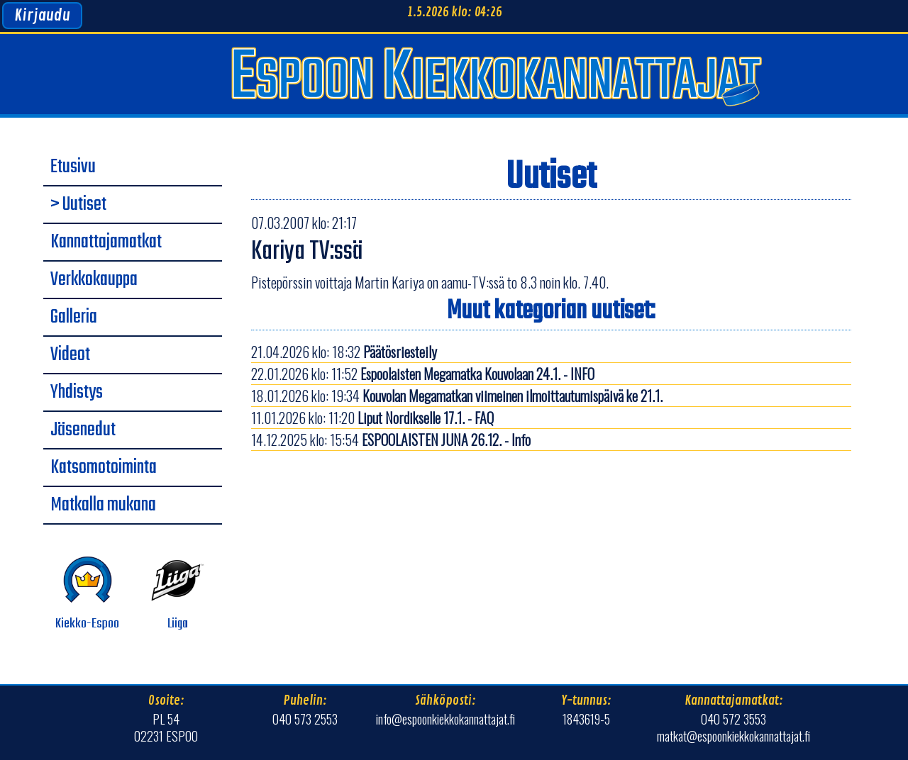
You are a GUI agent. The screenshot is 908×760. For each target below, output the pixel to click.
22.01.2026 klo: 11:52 (422, 373)
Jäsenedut (83, 430)
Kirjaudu (42, 16)
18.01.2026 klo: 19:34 (457, 395)
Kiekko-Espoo (87, 594)
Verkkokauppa (94, 280)
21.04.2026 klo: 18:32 (344, 351)
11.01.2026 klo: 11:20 (372, 417)
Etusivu (73, 167)
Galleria (73, 317)
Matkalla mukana (103, 505)
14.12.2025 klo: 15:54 (391, 439)
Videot (70, 355)
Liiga (177, 594)
